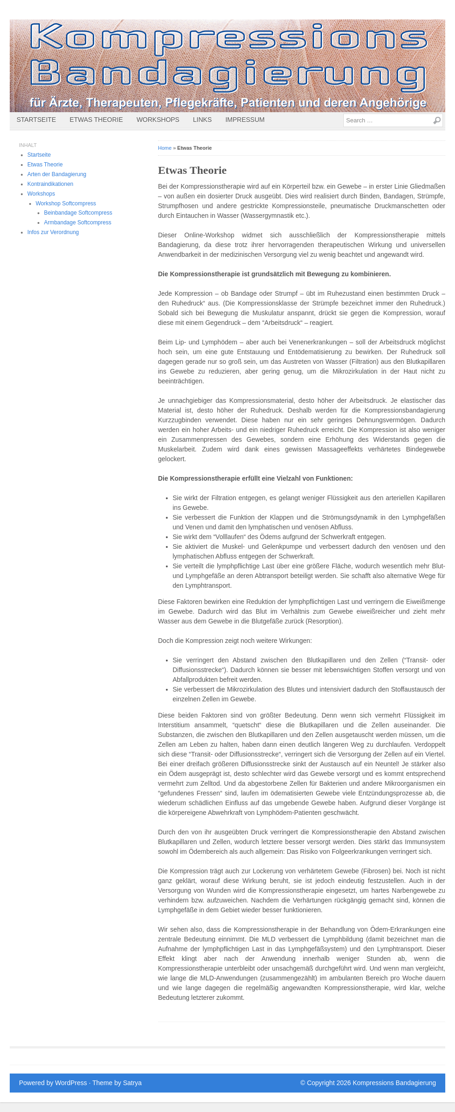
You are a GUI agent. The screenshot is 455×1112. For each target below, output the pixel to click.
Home (164, 148)
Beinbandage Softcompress (78, 213)
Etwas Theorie (96, 119)
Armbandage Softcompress (77, 222)
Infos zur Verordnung (53, 232)
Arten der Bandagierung (56, 174)
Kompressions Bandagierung (394, 1083)
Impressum (245, 119)
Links (202, 119)
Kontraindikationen (50, 184)
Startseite (36, 119)
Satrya (132, 1083)
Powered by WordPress (53, 1083)
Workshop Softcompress (66, 203)
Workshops (158, 119)
